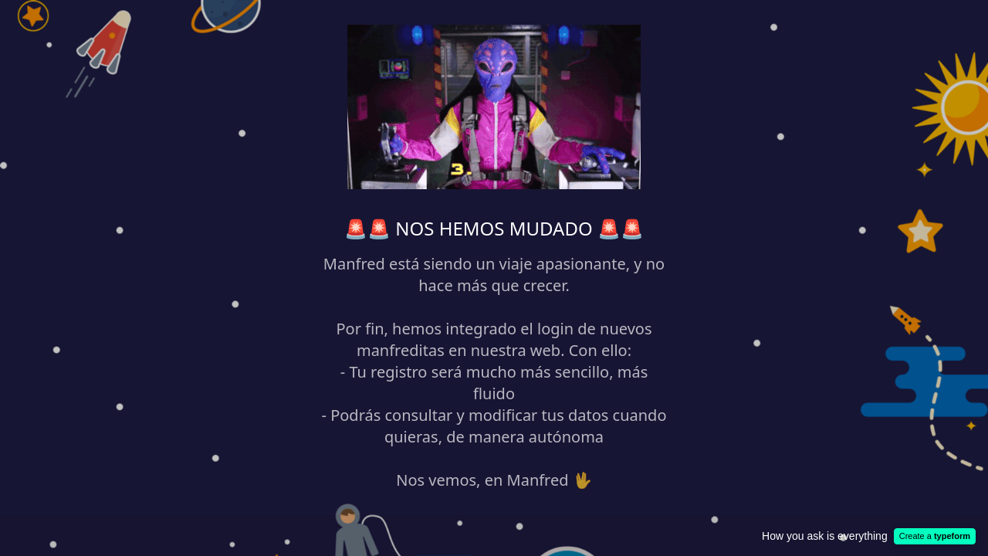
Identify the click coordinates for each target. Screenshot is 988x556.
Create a (934, 536)
